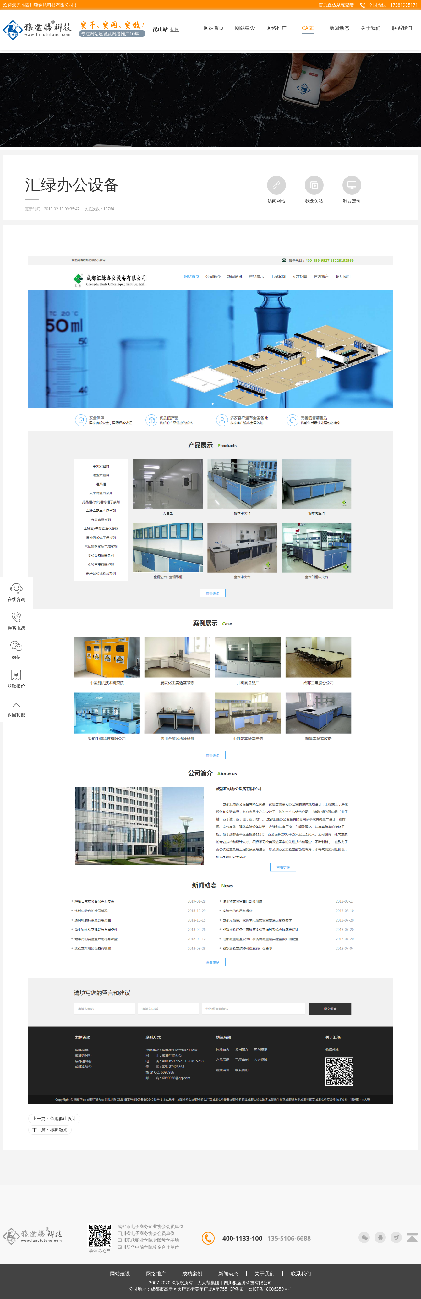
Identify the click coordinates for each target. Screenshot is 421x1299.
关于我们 (264, 1273)
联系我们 (301, 1273)
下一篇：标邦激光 (50, 1130)
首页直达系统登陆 (336, 5)
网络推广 (156, 1273)
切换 (174, 29)
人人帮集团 (208, 1282)
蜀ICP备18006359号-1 (270, 1289)
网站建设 (120, 1273)
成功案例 (192, 1273)
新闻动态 (228, 1273)
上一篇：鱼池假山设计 (54, 1118)
